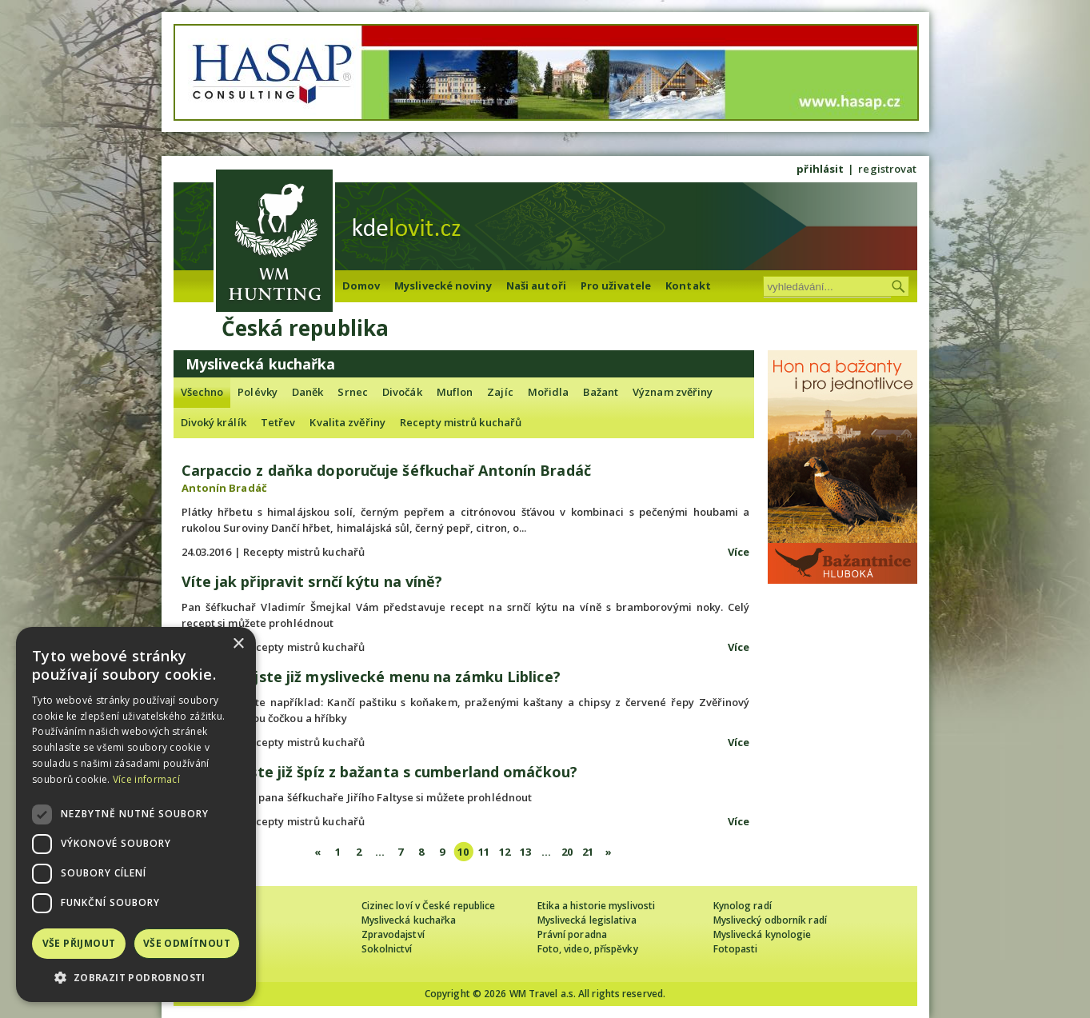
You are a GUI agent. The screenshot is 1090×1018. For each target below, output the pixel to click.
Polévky (257, 392)
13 (525, 851)
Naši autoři (536, 285)
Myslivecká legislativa (587, 920)
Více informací (146, 779)
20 (567, 851)
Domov (361, 285)
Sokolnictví (387, 949)
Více (738, 552)
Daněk (308, 392)
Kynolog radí (742, 905)
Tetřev (278, 422)
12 (504, 851)
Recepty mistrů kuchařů (460, 422)
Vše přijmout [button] (79, 943)
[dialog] (136, 814)
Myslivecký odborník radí (770, 920)
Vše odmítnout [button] (186, 943)
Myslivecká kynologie (762, 934)
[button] (136, 977)
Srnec (352, 392)
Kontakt (688, 285)
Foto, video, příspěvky (587, 949)
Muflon (455, 392)
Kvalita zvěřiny (347, 422)
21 (587, 851)
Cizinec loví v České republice (428, 905)
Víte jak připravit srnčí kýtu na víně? (312, 581)
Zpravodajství (393, 934)
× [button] (238, 644)
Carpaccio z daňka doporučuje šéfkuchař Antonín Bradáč (386, 470)
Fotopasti (735, 949)
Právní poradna (572, 934)
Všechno (202, 392)
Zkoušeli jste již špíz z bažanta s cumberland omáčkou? (379, 771)
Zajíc (500, 392)
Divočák (402, 392)
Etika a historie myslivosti (596, 905)
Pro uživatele (616, 285)
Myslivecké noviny (443, 285)
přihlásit (820, 169)
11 (483, 851)
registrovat (887, 169)
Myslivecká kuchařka (409, 920)
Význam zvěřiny (673, 392)
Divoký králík (213, 422)
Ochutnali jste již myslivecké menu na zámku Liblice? (371, 676)
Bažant (600, 392)
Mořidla (548, 392)
